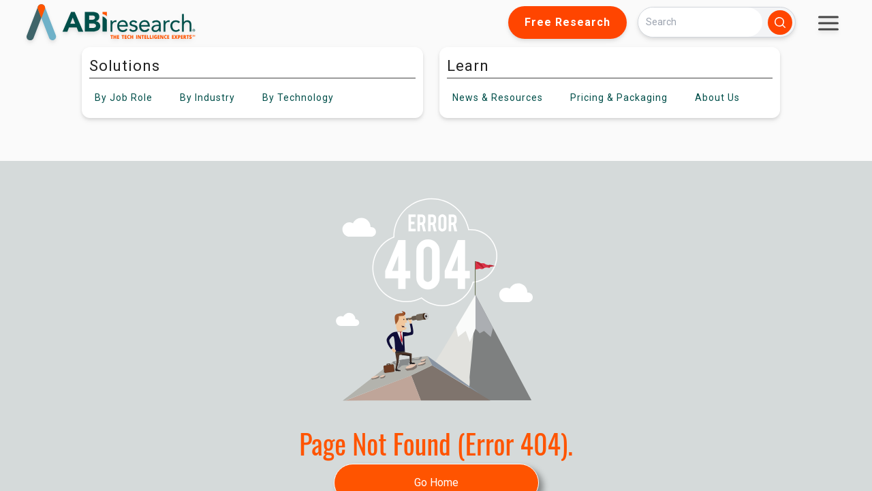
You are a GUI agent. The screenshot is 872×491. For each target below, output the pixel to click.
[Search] (700, 22)
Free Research (567, 22)
